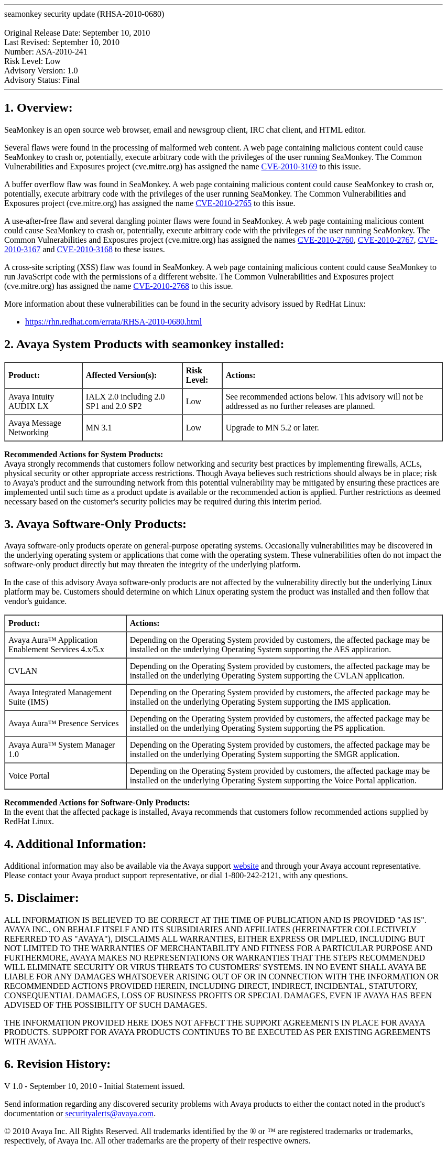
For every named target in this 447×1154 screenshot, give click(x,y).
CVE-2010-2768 (161, 286)
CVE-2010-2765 (223, 203)
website (246, 865)
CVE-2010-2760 (326, 239)
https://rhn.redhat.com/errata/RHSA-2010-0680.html (113, 321)
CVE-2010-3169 (289, 166)
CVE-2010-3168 (85, 249)
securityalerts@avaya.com (109, 1113)
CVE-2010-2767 (386, 239)
